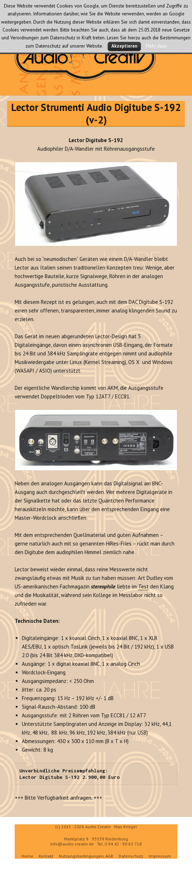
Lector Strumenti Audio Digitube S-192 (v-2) (96, 113)
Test (143, 586)
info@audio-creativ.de (72, 844)
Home (27, 856)
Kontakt (46, 856)
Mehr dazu (156, 46)
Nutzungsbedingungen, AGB (86, 856)
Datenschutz (131, 856)
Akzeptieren (124, 46)
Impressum (160, 856)
